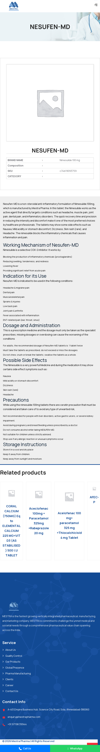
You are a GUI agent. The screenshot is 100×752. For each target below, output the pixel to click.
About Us (10, 650)
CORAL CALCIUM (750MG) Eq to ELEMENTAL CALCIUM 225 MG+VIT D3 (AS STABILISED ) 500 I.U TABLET (11, 530)
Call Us (25, 748)
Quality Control (13, 656)
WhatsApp (75, 748)
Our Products (12, 661)
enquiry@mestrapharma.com (24, 717)
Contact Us (11, 691)
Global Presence (14, 667)
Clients (9, 679)
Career (9, 685)
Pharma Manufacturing (18, 673)
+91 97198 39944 (17, 724)
